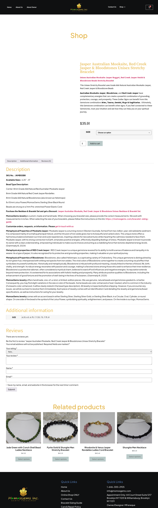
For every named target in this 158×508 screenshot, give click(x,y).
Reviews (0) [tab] (46, 149)
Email (9, 365)
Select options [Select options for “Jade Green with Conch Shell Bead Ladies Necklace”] (24, 447)
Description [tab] (12, 149)
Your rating (11, 337)
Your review (12, 344)
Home (9, 7)
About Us (19, 7)
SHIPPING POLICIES (128, 504)
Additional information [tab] (29, 149)
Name (9, 356)
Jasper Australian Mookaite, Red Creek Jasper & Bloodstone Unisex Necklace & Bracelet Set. (99, 199)
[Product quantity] (83, 143)
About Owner (32, 7)
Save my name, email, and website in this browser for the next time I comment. (43, 373)
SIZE (88, 132)
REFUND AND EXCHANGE (109, 504)
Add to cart (95, 143)
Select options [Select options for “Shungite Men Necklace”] (135, 445)
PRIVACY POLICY (144, 504)
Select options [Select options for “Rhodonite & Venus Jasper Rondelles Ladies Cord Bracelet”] (98, 447)
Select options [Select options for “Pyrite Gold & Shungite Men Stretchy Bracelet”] (61, 447)
